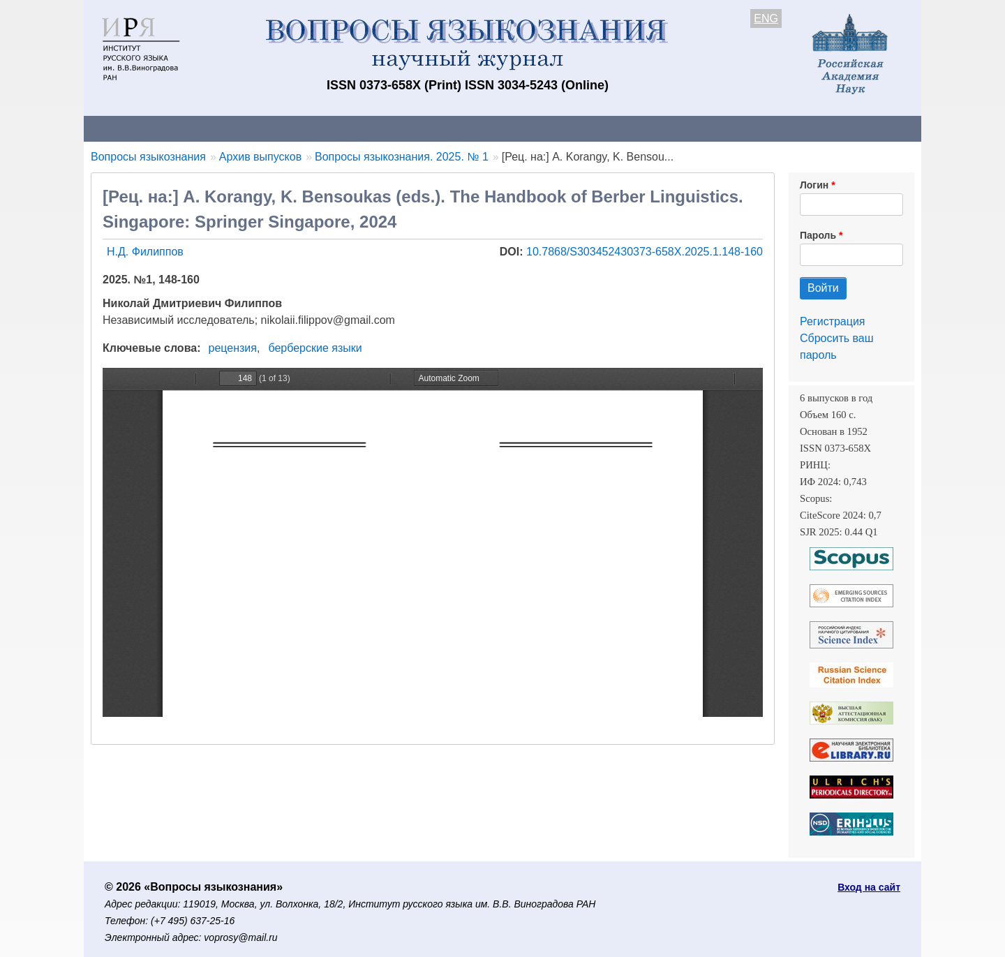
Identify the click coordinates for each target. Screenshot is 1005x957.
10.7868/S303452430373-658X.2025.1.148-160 (644, 252)
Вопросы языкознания (148, 157)
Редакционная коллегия (683, 128)
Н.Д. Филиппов (145, 252)
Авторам (280, 128)
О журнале (126, 128)
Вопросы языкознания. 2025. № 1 (402, 157)
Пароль (818, 235)
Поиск (788, 128)
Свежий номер (367, 128)
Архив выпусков (474, 128)
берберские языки (315, 348)
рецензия (233, 348)
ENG (766, 18)
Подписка (569, 128)
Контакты (205, 128)
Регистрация (832, 321)
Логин (814, 185)
